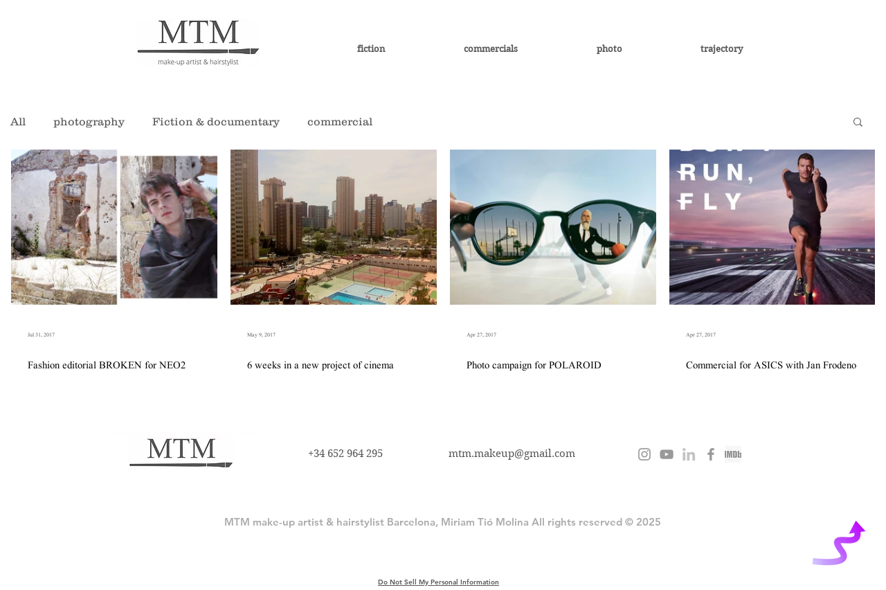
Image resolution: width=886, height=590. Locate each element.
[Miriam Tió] (666, 454)
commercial (339, 121)
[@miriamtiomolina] (644, 454)
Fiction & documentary (216, 121)
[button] (858, 123)
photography (89, 121)
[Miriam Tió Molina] (688, 454)
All (18, 121)
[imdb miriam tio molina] (733, 454)
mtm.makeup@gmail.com (512, 453)
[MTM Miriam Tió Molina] (711, 454)
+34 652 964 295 (345, 453)
